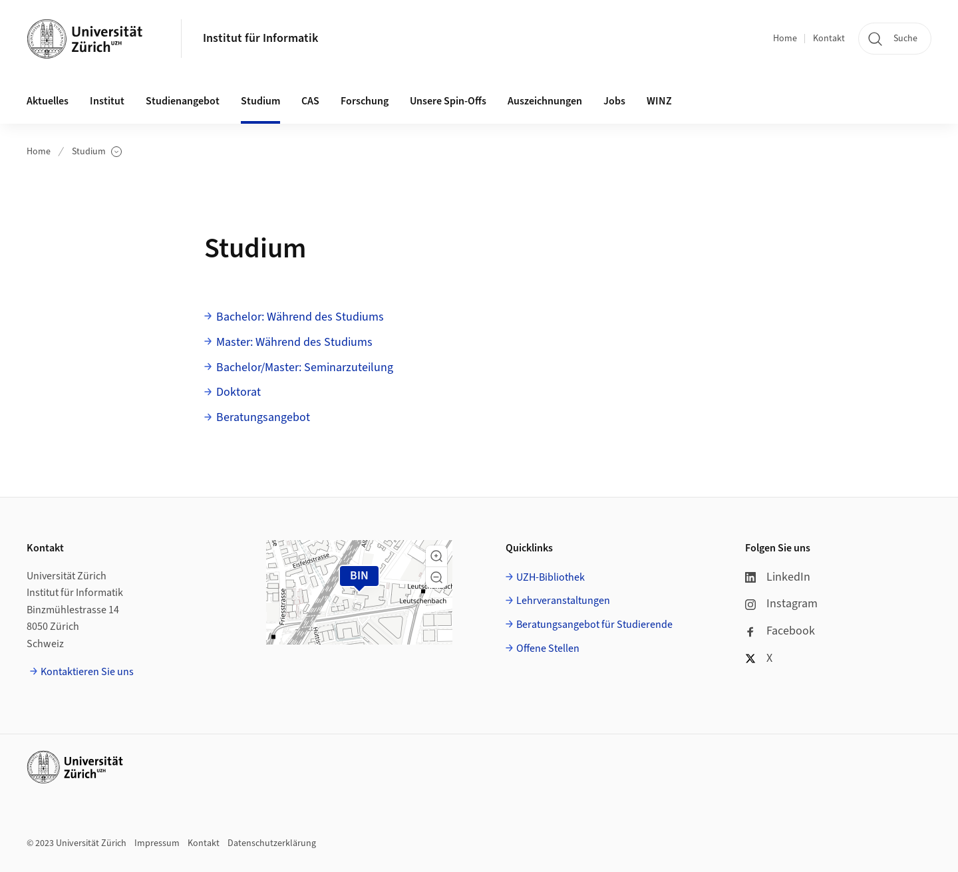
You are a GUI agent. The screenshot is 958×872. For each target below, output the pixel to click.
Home (785, 38)
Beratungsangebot (263, 417)
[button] (436, 556)
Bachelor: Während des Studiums (300, 317)
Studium (97, 152)
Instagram (781, 603)
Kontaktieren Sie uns (87, 671)
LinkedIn (777, 577)
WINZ (659, 101)
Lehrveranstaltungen (563, 600)
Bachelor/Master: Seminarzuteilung (304, 367)
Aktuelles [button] (48, 101)
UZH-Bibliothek (550, 577)
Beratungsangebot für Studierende (594, 624)
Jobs (614, 101)
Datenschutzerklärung (272, 843)
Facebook (780, 631)
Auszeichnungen (545, 101)
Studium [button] (260, 101)
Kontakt (829, 38)
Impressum (157, 843)
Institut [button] (107, 101)
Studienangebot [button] (183, 101)
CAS (310, 101)
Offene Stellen (547, 648)
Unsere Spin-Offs (448, 101)
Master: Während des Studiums (294, 342)
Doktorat (238, 392)
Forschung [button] (365, 101)
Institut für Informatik (260, 38)
